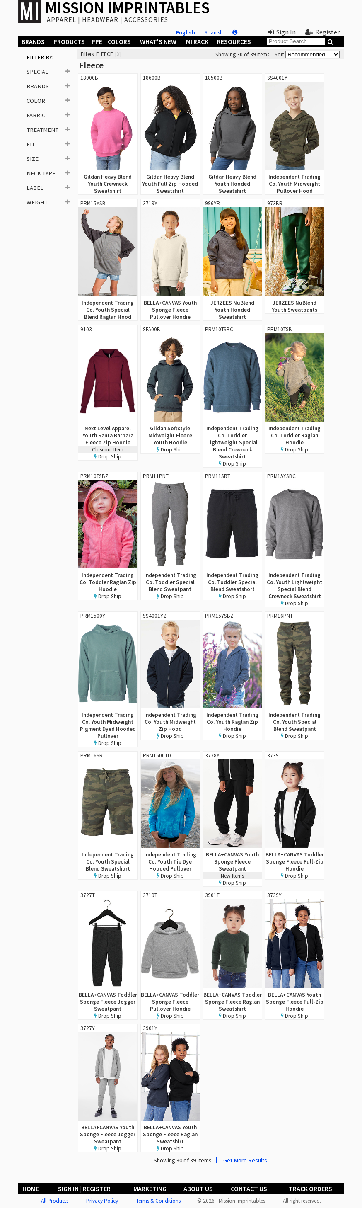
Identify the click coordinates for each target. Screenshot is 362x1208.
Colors (119, 41)
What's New (158, 41)
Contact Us (249, 1188)
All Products (54, 1200)
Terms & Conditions (158, 1200)
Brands (33, 41)
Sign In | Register (84, 1188)
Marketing (150, 1188)
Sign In (282, 32)
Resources (234, 41)
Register (322, 32)
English (185, 32)
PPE (97, 41)
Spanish (214, 32)
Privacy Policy (102, 1200)
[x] (118, 54)
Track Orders (310, 1188)
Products (69, 41)
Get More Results (240, 1160)
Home (30, 1188)
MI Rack (197, 41)
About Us (198, 1188)
